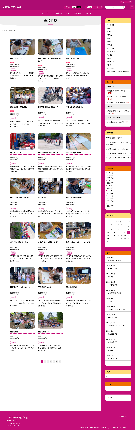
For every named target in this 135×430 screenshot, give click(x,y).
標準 (90, 7)
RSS (111, 397)
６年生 (110, 45)
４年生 (110, 38)
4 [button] (50, 361)
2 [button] (44, 361)
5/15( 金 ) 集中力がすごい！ (114, 138)
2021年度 (110, 185)
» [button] (59, 361)
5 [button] (53, 361)
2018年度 (110, 193)
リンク (68, 13)
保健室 (110, 55)
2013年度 (110, 206)
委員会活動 (111, 51)
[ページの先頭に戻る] (132, 427)
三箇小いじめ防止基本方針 (118, 122)
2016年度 (110, 198)
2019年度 (110, 190)
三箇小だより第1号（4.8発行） (118, 102)
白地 (74, 7)
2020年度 (110, 188)
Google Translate (126, 2)
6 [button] (56, 361)
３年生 (110, 35)
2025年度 (110, 175)
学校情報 (59, 13)
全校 (109, 65)
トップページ (48, 13)
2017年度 (110, 196)
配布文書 (77, 13)
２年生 (110, 31)
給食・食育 (111, 62)
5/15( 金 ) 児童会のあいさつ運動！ (116, 153)
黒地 (79, 7)
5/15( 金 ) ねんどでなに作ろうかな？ (117, 149)
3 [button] (47, 361)
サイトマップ (124, 416)
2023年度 (110, 180)
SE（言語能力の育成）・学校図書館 (118, 71)
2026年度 (110, 173)
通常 (69, 7)
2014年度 (110, 203)
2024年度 (110, 178)
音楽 (109, 58)
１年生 (110, 28)
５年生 (110, 42)
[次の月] (129, 221)
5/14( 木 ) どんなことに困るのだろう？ (117, 158)
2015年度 (110, 201)
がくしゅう (111, 68)
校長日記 (111, 25)
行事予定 (88, 13)
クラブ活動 (111, 48)
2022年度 (110, 183)
